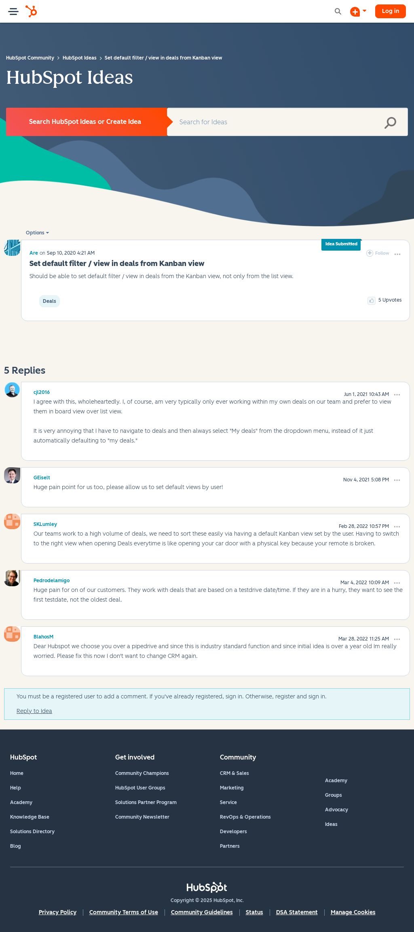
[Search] (287, 122)
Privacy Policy (57, 912)
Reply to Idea (34, 711)
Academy (21, 802)
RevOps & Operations (245, 817)
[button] (397, 254)
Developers (233, 831)
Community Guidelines (202, 912)
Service (228, 802)
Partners (230, 846)
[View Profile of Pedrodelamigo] (52, 579)
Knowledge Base (29, 817)
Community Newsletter (142, 817)
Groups (333, 795)
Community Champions (142, 773)
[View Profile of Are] (34, 252)
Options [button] (35, 233)
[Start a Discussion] (358, 11)
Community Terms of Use (123, 912)
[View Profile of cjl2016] (42, 391)
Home (16, 773)
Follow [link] (382, 253)
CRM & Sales (234, 773)
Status (254, 912)
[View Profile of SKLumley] (45, 523)
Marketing (232, 788)
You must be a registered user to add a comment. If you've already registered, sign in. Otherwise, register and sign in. (172, 696)
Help (15, 788)
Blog (15, 846)
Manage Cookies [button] (353, 912)
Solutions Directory (32, 831)
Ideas (331, 824)
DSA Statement (297, 912)
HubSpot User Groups (140, 788)
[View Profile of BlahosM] (43, 635)
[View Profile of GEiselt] (42, 476)
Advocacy (336, 810)
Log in (390, 11)
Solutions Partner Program (146, 802)
